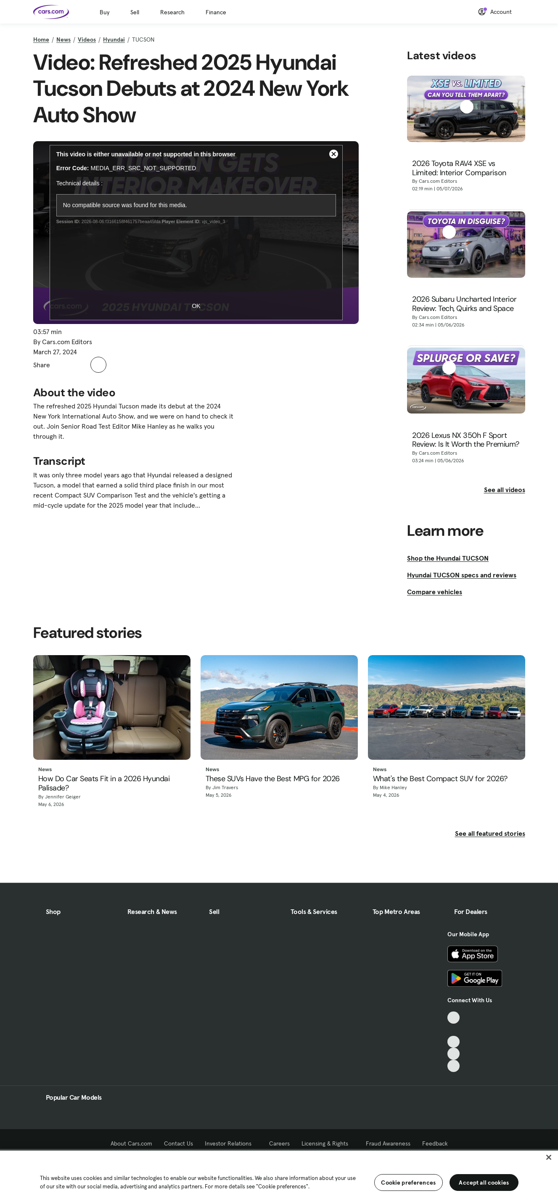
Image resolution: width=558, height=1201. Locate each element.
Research (172, 12)
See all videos (504, 489)
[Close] (548, 1157)
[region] (279, 1175)
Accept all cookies (484, 1182)
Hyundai (114, 39)
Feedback (435, 1143)
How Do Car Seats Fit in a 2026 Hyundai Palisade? (104, 783)
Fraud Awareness (388, 1143)
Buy (104, 12)
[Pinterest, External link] (453, 1066)
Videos (87, 39)
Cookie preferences (408, 1182)
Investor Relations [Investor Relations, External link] (231, 1143)
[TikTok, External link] (453, 1017)
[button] (61, 365)
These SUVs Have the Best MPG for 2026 (273, 779)
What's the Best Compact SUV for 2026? (440, 779)
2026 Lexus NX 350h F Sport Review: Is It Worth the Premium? (465, 440)
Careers (279, 1143)
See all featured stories (490, 833)
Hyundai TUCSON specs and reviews (461, 575)
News (63, 39)
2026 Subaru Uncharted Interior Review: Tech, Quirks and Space (464, 304)
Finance (216, 12)
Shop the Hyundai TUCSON (448, 558)
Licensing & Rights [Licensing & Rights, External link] (327, 1143)
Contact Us (178, 1143)
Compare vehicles (434, 591)
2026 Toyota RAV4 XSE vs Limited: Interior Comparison (459, 168)
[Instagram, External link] (453, 1054)
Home (41, 39)
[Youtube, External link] (453, 1042)
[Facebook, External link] (453, 1030)
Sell (134, 12)
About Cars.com (131, 1143)
